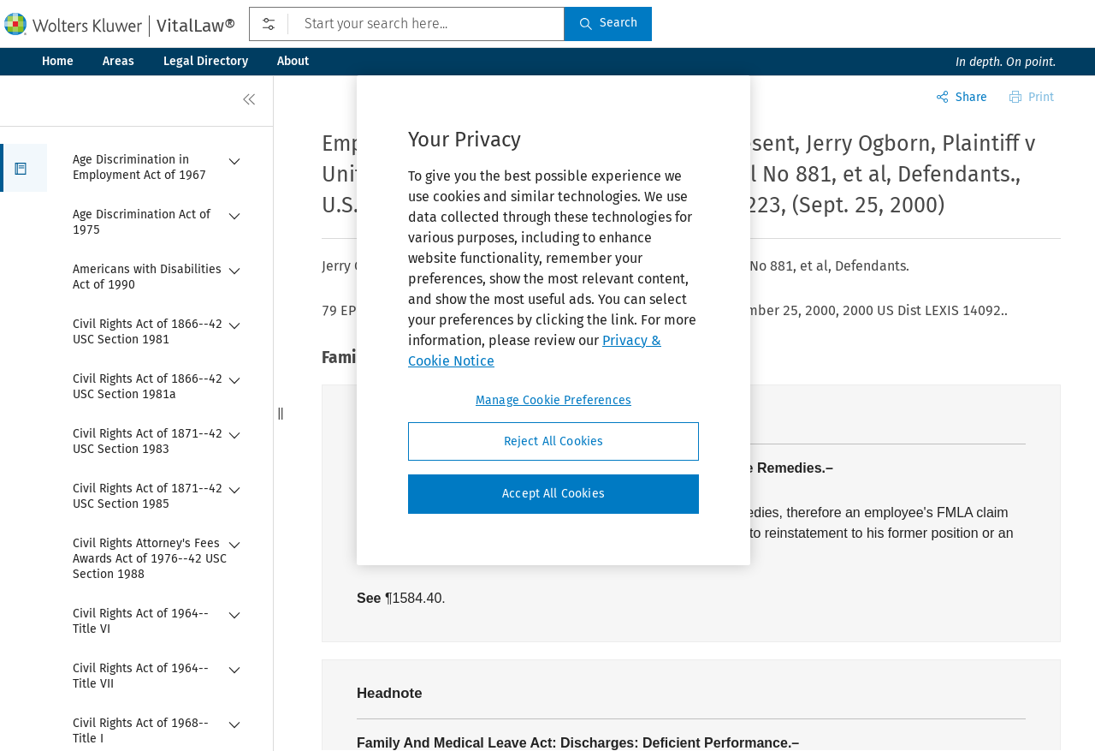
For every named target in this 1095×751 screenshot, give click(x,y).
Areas (118, 61)
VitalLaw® (196, 26)
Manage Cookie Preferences (553, 400)
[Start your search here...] (407, 24)
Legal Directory (205, 61)
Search (608, 22)
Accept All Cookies (553, 493)
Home (58, 61)
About (293, 61)
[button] (23, 168)
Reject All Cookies (554, 441)
